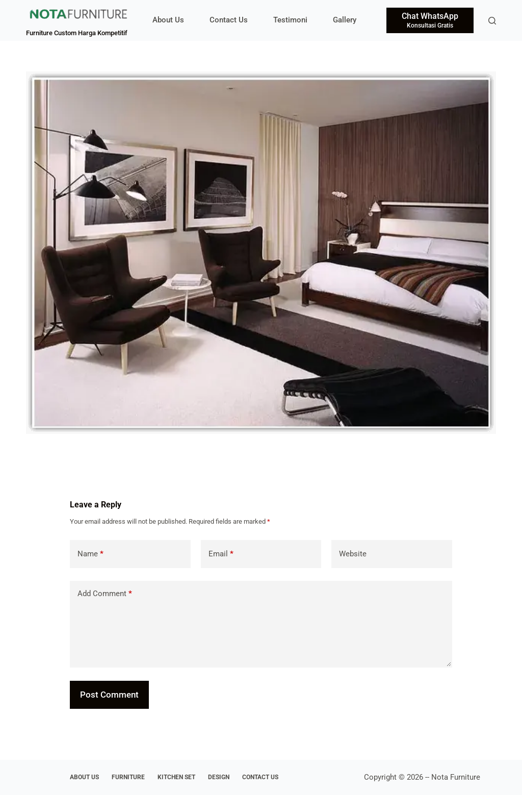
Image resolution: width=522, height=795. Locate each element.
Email (220, 554)
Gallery (344, 19)
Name (90, 554)
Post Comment (109, 694)
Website (353, 553)
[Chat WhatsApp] (430, 20)
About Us (168, 19)
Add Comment (104, 593)
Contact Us (229, 19)
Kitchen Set (176, 777)
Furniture (128, 777)
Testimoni (290, 19)
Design (218, 777)
